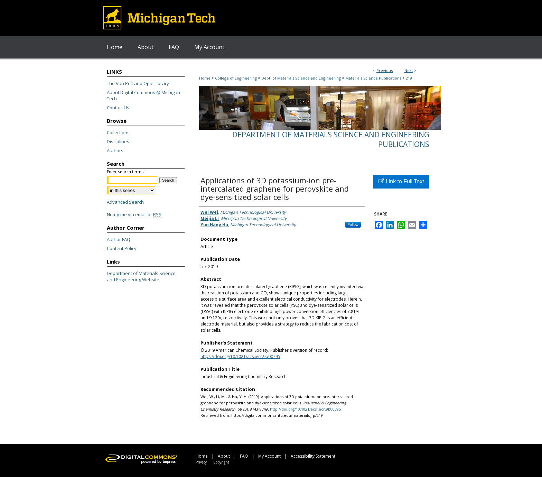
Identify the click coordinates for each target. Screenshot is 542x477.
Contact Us (118, 107)
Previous (384, 70)
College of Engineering (236, 78)
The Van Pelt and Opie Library (138, 83)
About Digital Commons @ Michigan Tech (143, 95)
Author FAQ (118, 239)
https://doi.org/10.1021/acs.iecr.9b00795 (240, 356)
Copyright (221, 462)
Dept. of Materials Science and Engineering (301, 78)
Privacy (201, 462)
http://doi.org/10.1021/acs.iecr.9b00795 (305, 409)
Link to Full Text (401, 181)
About (224, 456)
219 (409, 78)
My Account (269, 456)
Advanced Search (125, 202)
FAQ (244, 456)
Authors (115, 150)
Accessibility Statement (313, 456)
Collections (118, 132)
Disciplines (118, 141)
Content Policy (122, 248)
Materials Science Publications (373, 78)
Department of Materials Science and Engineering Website (141, 276)
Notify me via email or (134, 214)
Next (408, 70)
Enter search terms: (125, 172)
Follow (352, 224)
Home (205, 78)
